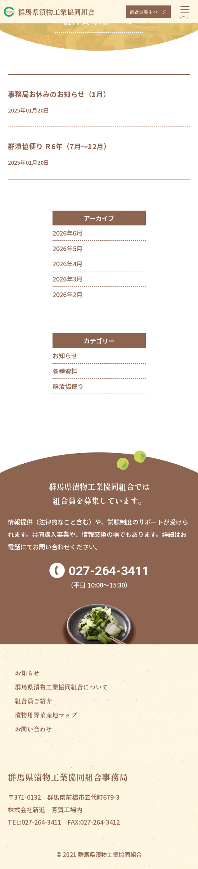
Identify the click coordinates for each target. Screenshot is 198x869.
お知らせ (65, 355)
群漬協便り (68, 386)
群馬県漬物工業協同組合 (56, 11)
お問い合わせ (33, 729)
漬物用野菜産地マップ (46, 714)
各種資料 (65, 371)
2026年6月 (67, 232)
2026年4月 (67, 263)
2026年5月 (67, 248)
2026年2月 (67, 294)
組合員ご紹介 (33, 700)
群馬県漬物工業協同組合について (61, 686)
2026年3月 (67, 278)
